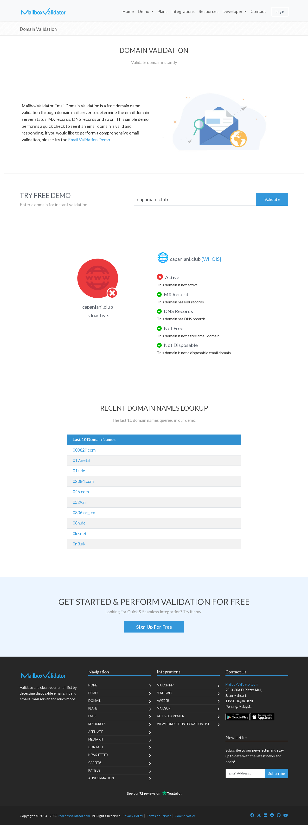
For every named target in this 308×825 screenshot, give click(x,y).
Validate (272, 199)
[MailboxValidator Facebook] (252, 815)
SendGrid (164, 693)
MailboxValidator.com (74, 816)
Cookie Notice (185, 816)
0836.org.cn (84, 512)
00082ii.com (84, 450)
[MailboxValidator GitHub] (279, 815)
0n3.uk (79, 543)
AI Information (101, 778)
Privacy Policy (132, 816)
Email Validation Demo (89, 139)
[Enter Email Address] (245, 773)
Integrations (183, 11)
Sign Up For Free (154, 627)
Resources (208, 11)
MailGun (164, 708)
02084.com (83, 481)
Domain (94, 701)
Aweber (163, 701)
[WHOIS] (211, 259)
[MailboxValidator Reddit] (272, 815)
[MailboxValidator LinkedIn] (265, 815)
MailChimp (165, 685)
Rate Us (94, 770)
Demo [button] (144, 11)
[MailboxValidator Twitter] (259, 815)
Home (128, 11)
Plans (162, 11)
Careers (94, 763)
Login (280, 12)
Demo (93, 693)
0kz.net (80, 533)
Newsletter (98, 755)
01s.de (79, 470)
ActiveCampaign (170, 716)
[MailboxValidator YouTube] (285, 815)
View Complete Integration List (183, 724)
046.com (81, 491)
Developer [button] (232, 11)
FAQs (92, 716)
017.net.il (81, 460)
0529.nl (80, 502)
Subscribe (276, 773)
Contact (258, 11)
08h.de (79, 522)
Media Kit (96, 739)
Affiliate (95, 732)
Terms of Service (159, 816)
